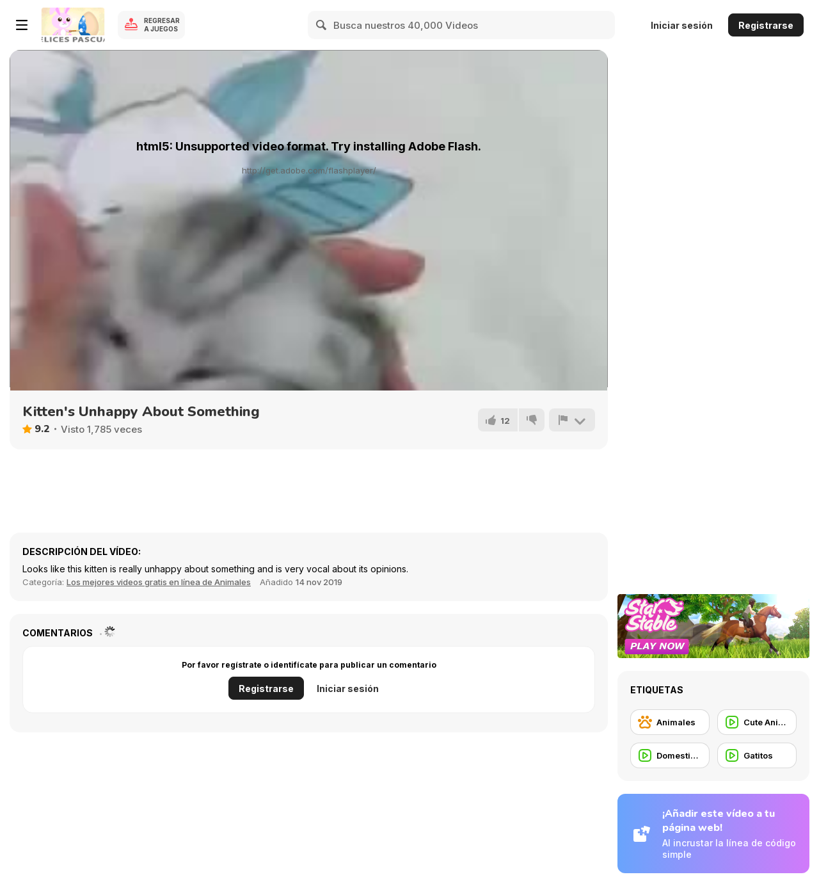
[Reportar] (572, 419)
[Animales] (670, 722)
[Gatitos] (757, 755)
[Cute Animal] (757, 722)
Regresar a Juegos (162, 25)
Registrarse (765, 25)
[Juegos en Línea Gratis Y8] (73, 25)
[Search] (322, 25)
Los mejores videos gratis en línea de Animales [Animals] (159, 582)
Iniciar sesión (682, 25)
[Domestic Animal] (670, 755)
